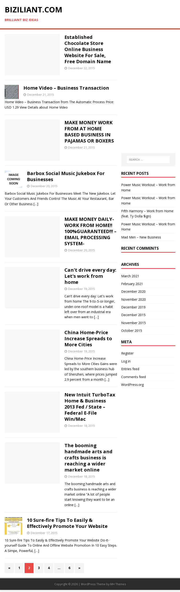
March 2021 (130, 276)
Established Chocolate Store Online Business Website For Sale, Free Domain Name (87, 49)
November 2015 (133, 323)
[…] (36, 204)
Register (127, 353)
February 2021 (132, 283)
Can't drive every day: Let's (90, 276)
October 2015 (131, 330)
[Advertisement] (148, 57)
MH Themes (118, 584)
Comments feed (133, 377)
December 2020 (133, 291)
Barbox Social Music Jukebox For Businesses (66, 176)
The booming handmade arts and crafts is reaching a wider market (88, 457)
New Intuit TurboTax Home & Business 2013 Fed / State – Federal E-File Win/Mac (89, 406)
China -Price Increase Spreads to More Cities (88, 338)
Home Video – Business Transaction (66, 88)
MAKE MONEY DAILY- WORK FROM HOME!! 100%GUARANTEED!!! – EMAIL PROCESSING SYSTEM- (90, 231)
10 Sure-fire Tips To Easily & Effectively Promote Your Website (67, 523)
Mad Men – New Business (141, 237)
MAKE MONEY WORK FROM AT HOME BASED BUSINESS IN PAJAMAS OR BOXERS (89, 131)
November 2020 (133, 299)
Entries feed (130, 369)
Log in (126, 361)
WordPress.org (132, 384)
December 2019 (133, 307)
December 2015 (133, 315)
